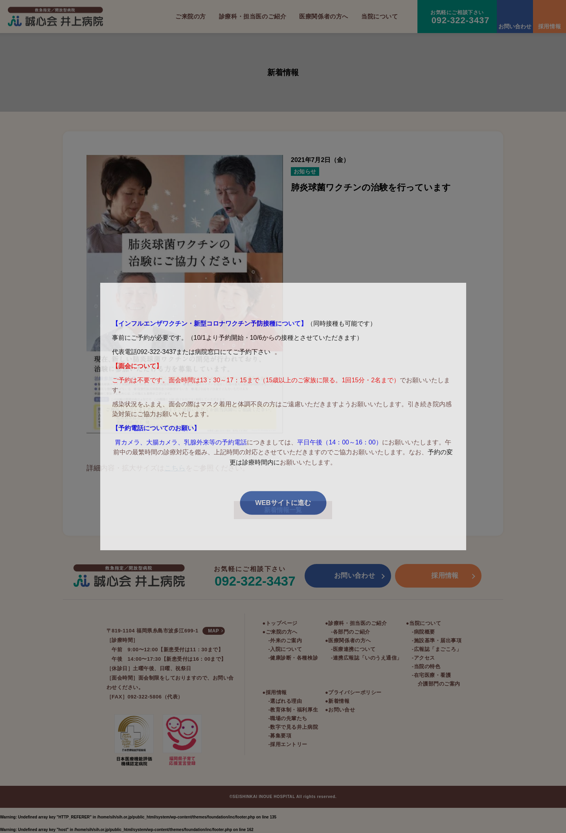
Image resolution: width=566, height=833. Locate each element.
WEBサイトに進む (283, 502)
